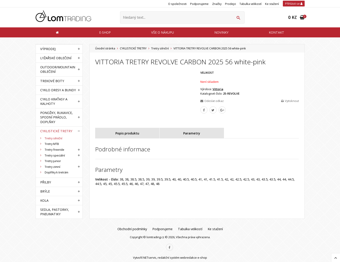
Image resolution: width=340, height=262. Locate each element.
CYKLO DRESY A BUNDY (58, 90)
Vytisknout (290, 101)
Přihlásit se (293, 4)
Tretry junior (53, 161)
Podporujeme (199, 4)
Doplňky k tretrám (56, 172)
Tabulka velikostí (250, 4)
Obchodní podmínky (132, 229)
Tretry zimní (52, 167)
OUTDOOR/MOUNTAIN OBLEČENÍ (57, 69)
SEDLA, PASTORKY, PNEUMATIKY (54, 211)
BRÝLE (45, 191)
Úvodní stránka (105, 48)
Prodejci (230, 4)
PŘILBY (45, 182)
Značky (216, 4)
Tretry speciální (55, 155)
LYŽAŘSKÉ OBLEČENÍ (55, 58)
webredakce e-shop (193, 258)
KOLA (44, 200)
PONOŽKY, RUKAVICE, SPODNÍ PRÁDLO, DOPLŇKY (56, 117)
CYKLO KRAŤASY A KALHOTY (53, 101)
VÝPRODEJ (48, 49)
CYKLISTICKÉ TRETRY (133, 48)
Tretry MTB (52, 144)
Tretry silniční (160, 48)
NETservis (149, 258)
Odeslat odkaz (212, 101)
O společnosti (177, 4)
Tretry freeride (54, 150)
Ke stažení (272, 4)
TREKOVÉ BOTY (52, 81)
